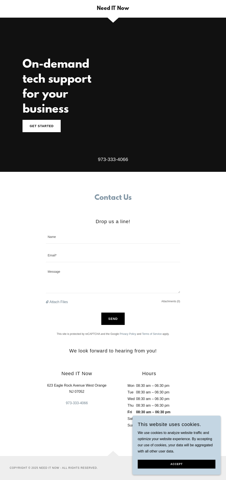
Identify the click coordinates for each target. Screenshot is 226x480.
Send (113, 319)
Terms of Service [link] (152, 333)
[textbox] (113, 237)
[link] (113, 9)
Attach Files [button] (58, 302)
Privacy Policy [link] (128, 333)
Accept (176, 464)
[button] (47, 302)
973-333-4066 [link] (113, 159)
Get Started (42, 126)
